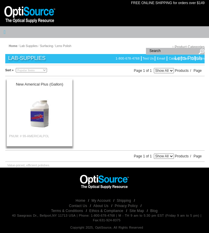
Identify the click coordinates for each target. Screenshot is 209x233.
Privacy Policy (127, 206)
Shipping (124, 201)
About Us (101, 206)
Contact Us (78, 206)
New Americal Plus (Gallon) (39, 84)
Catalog (174, 58)
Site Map (137, 211)
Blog (154, 211)
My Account (102, 201)
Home (81, 201)
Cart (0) (188, 58)
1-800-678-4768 (128, 58)
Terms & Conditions (67, 211)
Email (161, 58)
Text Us (148, 58)
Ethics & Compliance (106, 211)
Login (200, 58)
